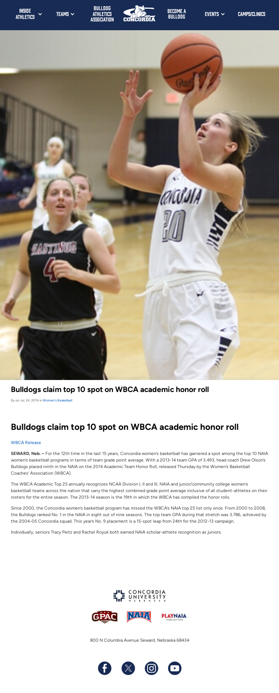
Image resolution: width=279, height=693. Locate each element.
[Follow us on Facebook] (104, 668)
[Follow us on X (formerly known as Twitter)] (128, 668)
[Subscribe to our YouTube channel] (174, 668)
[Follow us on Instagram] (151, 668)
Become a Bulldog (176, 14)
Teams (62, 14)
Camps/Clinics (251, 14)
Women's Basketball (57, 400)
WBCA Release (26, 442)
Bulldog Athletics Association (102, 13)
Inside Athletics (25, 13)
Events (212, 14)
